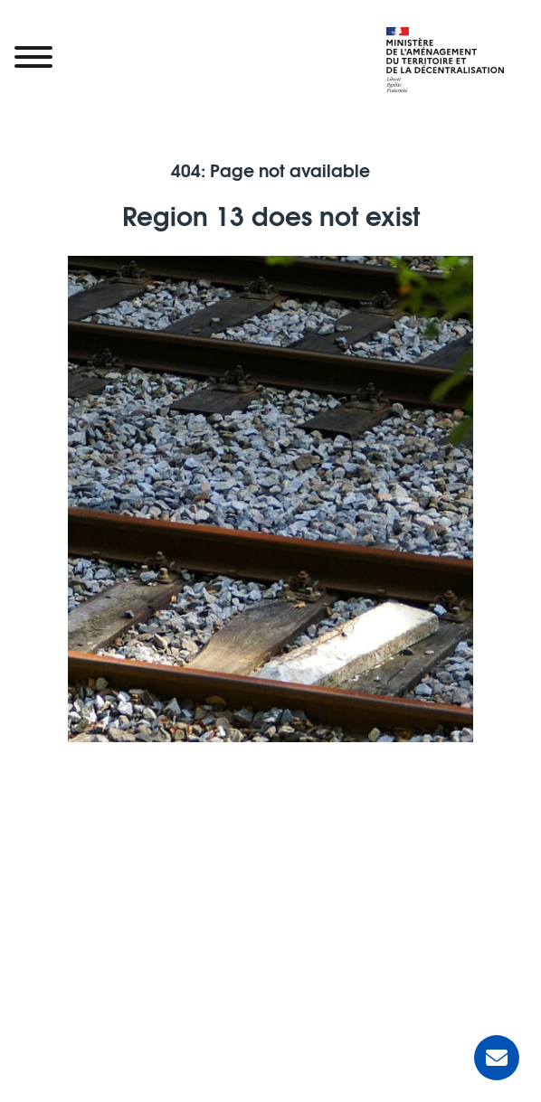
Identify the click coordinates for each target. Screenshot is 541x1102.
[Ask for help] (496, 1057)
